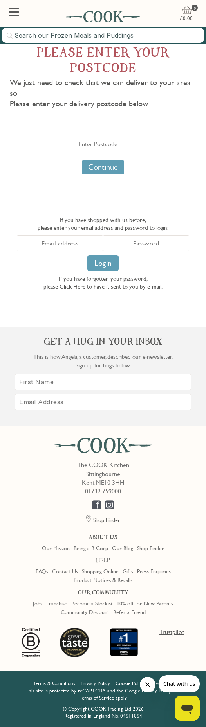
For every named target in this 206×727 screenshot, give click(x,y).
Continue (103, 167)
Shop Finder (150, 547)
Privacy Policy (95, 683)
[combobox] (103, 35)
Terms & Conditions (54, 683)
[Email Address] (103, 402)
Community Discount (85, 611)
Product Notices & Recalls (103, 579)
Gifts (128, 570)
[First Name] (103, 382)
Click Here (72, 286)
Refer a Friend (129, 611)
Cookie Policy (130, 683)
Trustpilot (171, 632)
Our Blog (122, 547)
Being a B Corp (91, 547)
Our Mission (56, 547)
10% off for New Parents (145, 603)
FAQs (42, 570)
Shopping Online (100, 570)
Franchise (56, 603)
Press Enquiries (154, 570)
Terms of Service (97, 697)
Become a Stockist (92, 603)
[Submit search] (10, 36)
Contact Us (65, 570)
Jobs (37, 603)
